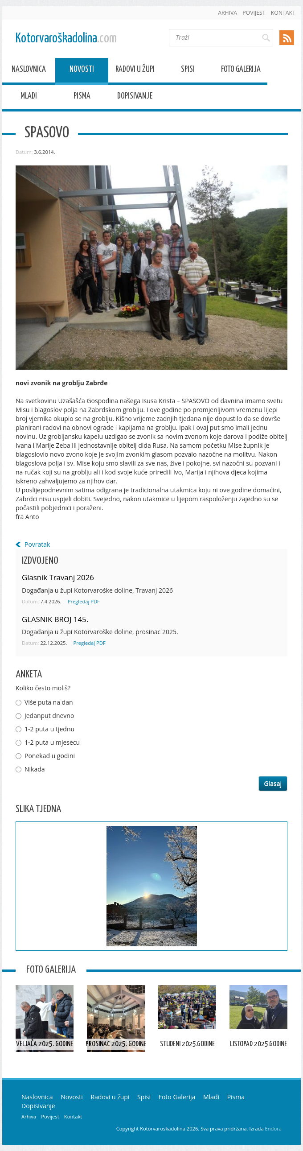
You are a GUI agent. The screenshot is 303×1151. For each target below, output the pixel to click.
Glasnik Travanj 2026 (58, 577)
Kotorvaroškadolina (66, 38)
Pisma (82, 97)
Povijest (253, 13)
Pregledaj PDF (84, 601)
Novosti (82, 71)
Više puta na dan (49, 702)
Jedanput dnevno (49, 715)
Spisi (188, 71)
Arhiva (227, 13)
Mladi (28, 97)
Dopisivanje (134, 97)
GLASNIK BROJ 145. (55, 619)
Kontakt (283, 13)
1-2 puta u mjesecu (52, 742)
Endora (273, 1128)
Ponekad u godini (50, 755)
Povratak (37, 544)
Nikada (35, 769)
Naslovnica (29, 71)
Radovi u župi (135, 71)
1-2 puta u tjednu (49, 729)
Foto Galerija (241, 71)
